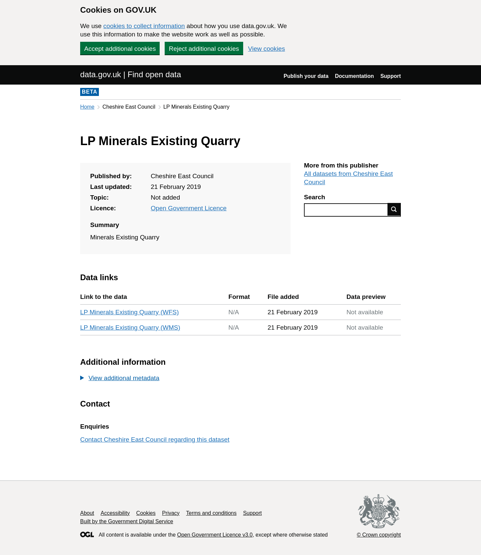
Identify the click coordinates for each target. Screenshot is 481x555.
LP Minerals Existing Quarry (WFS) (129, 312)
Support (390, 76)
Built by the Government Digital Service (126, 521)
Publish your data (306, 76)
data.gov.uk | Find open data (130, 74)
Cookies (146, 513)
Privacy (170, 513)
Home (87, 107)
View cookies (266, 48)
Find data (394, 209)
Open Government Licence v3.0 (215, 535)
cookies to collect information (144, 25)
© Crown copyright (379, 535)
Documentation (354, 76)
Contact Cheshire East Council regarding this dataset (154, 439)
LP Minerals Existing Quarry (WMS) (130, 327)
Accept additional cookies (120, 48)
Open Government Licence (188, 208)
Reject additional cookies (204, 48)
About (87, 513)
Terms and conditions (211, 513)
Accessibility (115, 513)
